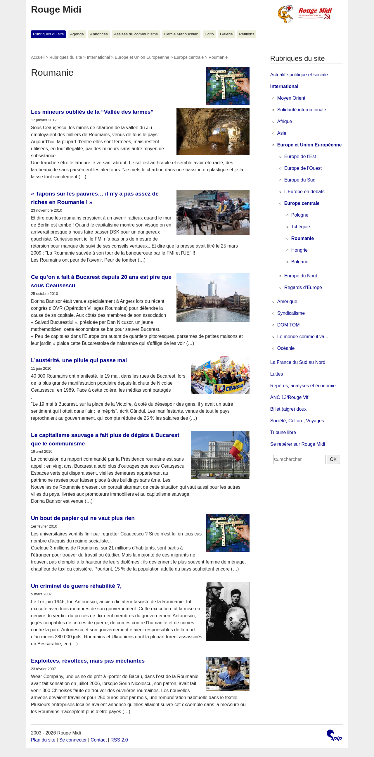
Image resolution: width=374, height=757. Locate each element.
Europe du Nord (300, 275)
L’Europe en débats (304, 191)
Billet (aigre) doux (288, 409)
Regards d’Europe (303, 287)
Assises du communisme (136, 34)
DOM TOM (288, 324)
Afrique (284, 121)
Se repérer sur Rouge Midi (297, 444)
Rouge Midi (56, 9)
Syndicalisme (291, 313)
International (98, 57)
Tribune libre (283, 432)
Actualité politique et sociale (299, 74)
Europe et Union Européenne (142, 57)
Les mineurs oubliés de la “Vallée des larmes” (92, 112)
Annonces (99, 34)
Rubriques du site (48, 34)
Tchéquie (300, 226)
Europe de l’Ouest (303, 168)
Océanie (286, 348)
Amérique (287, 301)
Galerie (226, 34)
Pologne (300, 214)
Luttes (276, 373)
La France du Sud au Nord (297, 362)
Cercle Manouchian (181, 34)
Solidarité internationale (301, 109)
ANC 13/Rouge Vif (289, 397)
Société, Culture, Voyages (297, 420)
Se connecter (73, 739)
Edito (209, 34)
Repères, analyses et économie (303, 385)
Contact (99, 739)
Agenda (77, 34)
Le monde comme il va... (302, 336)
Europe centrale (189, 57)
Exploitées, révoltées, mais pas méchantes (88, 661)
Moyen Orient (291, 98)
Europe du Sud (300, 179)
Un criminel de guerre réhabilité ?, (76, 586)
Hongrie (299, 250)
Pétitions (246, 34)
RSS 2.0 (119, 739)
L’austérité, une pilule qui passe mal (79, 360)
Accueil (37, 57)
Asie (281, 133)
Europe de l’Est (300, 156)
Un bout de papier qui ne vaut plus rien (83, 518)
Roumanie (302, 238)
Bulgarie (300, 261)
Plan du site (43, 739)
